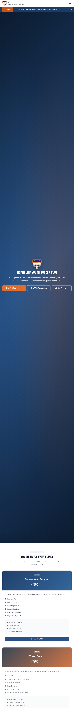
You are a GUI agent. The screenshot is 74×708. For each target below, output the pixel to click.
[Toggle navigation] (70, 3)
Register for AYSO (37, 639)
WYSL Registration (39, 288)
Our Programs (61, 288)
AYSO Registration (14, 288)
